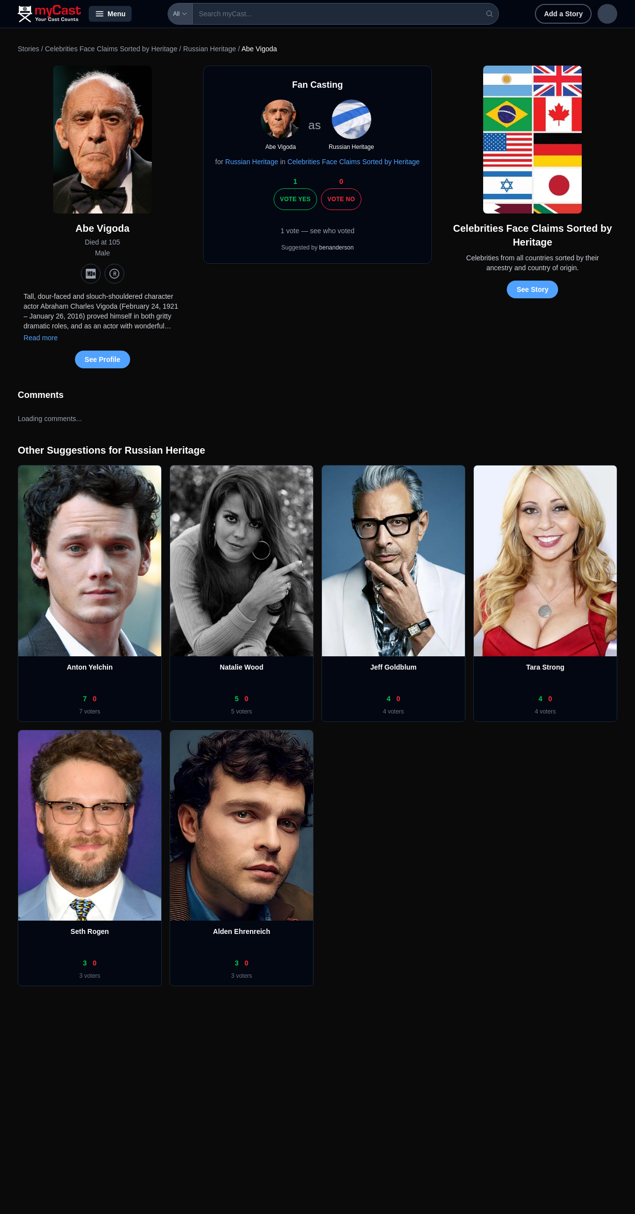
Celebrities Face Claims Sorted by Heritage (111, 49)
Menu (110, 14)
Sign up (596, 14)
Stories (28, 49)
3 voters (90, 975)
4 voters (393, 711)
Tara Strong (545, 667)
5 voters (241, 711)
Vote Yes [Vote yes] (295, 199)
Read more (41, 338)
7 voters (90, 711)
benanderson (336, 247)
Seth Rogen (90, 931)
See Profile (102, 359)
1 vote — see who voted (317, 231)
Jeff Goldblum (393, 667)
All (152, 13)
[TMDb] (114, 274)
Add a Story (499, 14)
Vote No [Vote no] (341, 199)
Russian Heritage (209, 49)
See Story (533, 289)
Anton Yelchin (89, 667)
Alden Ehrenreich (241, 931)
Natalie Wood (241, 667)
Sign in (552, 14)
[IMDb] (91, 274)
